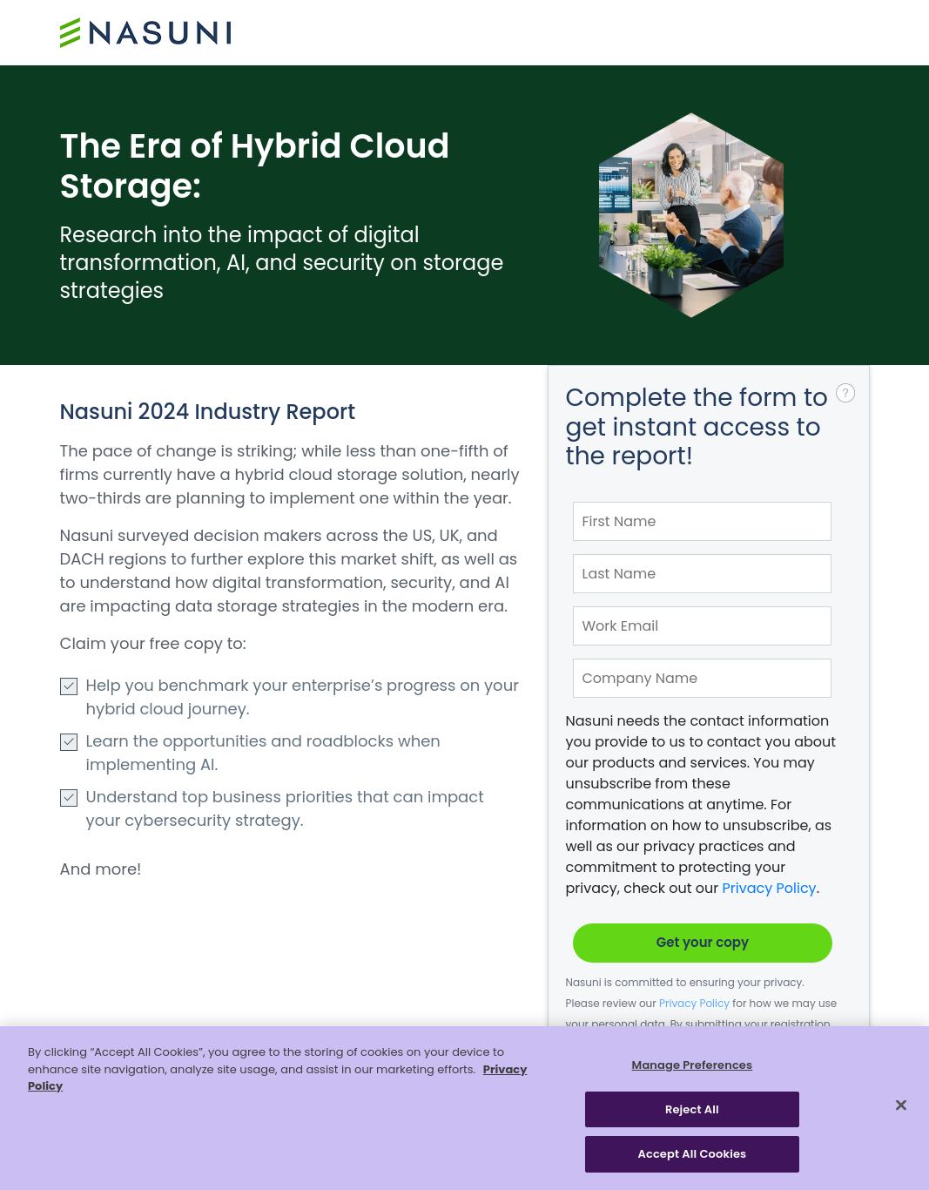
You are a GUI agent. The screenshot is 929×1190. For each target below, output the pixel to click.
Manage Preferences (692, 1065)
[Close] (901, 1105)
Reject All (692, 1109)
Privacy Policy (770, 888)
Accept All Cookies (692, 1154)
